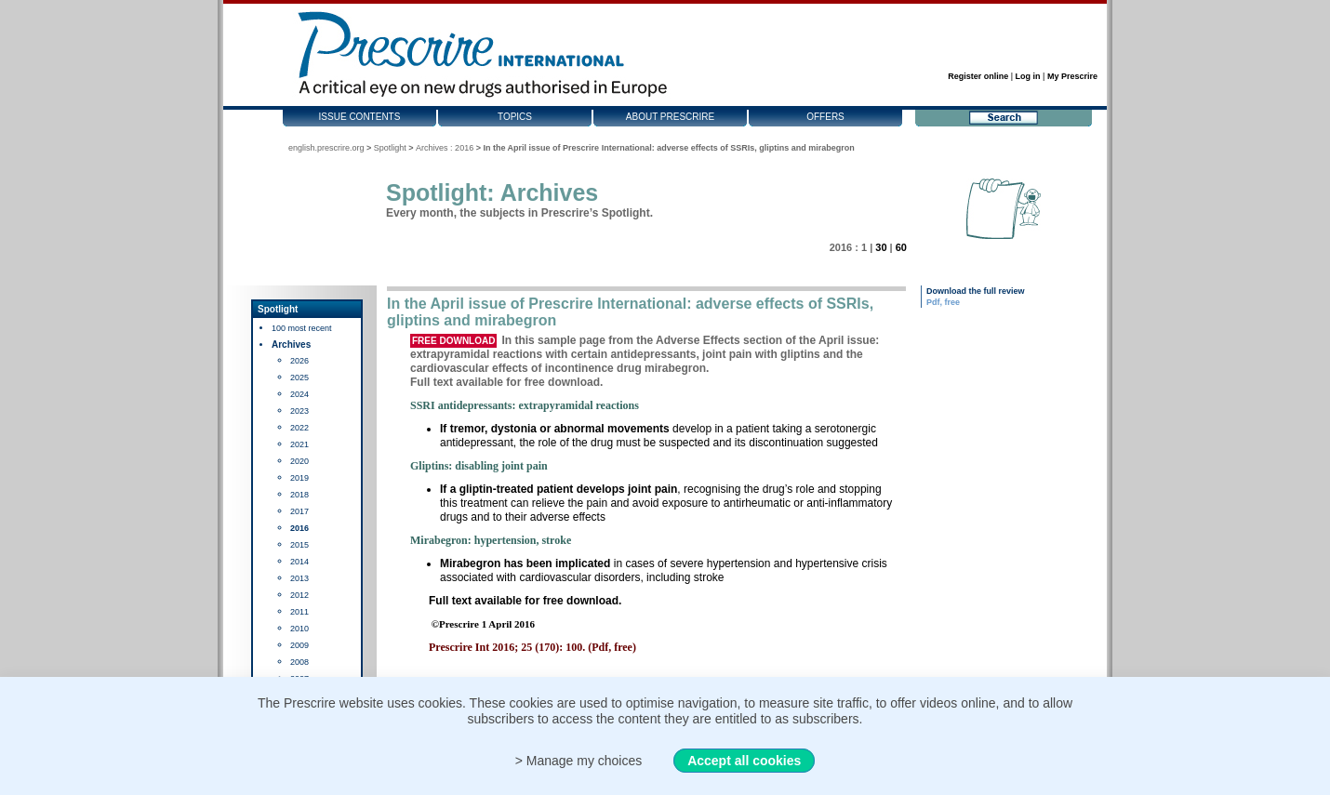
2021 (299, 444)
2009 (299, 645)
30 (880, 247)
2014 (299, 561)
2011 (299, 611)
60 (901, 247)
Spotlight (390, 147)
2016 (299, 528)
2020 (299, 461)
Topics (515, 117)
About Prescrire (670, 117)
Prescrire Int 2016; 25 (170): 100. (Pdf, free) (532, 647)
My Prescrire (1072, 76)
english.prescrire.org (326, 147)
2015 (299, 545)
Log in (1028, 76)
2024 (299, 394)
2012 (299, 595)
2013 (299, 578)
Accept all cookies (744, 760)
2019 (299, 478)
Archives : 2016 (444, 147)
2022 (299, 427)
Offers (825, 117)
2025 (299, 377)
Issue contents (360, 117)
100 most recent (302, 328)
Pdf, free (943, 302)
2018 (299, 494)
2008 (299, 662)
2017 (299, 511)
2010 (299, 628)
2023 (299, 411)
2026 (299, 360)
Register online (978, 76)
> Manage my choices (579, 760)
